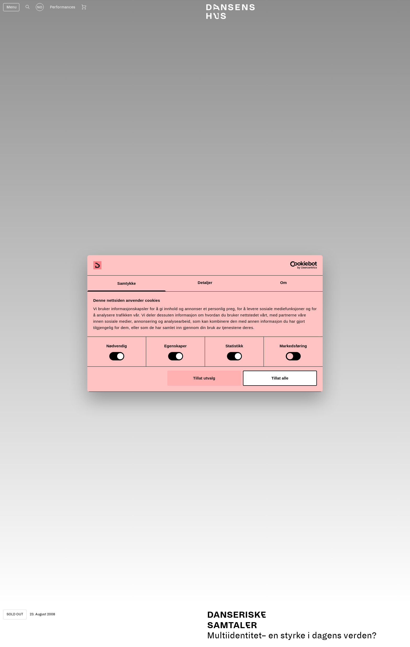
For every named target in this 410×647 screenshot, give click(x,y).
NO (39, 7)
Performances (62, 7)
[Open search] (28, 7)
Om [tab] (283, 282)
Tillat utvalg (204, 378)
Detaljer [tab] (205, 282)
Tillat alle (279, 378)
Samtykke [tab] (126, 283)
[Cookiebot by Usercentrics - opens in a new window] (294, 265)
